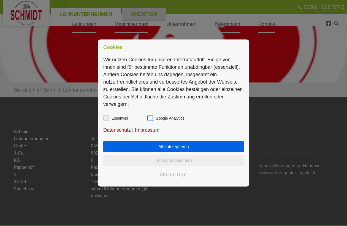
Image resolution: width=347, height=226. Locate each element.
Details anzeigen (174, 174)
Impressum (147, 130)
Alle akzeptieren (173, 146)
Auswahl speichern (173, 160)
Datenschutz (117, 130)
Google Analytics (170, 118)
